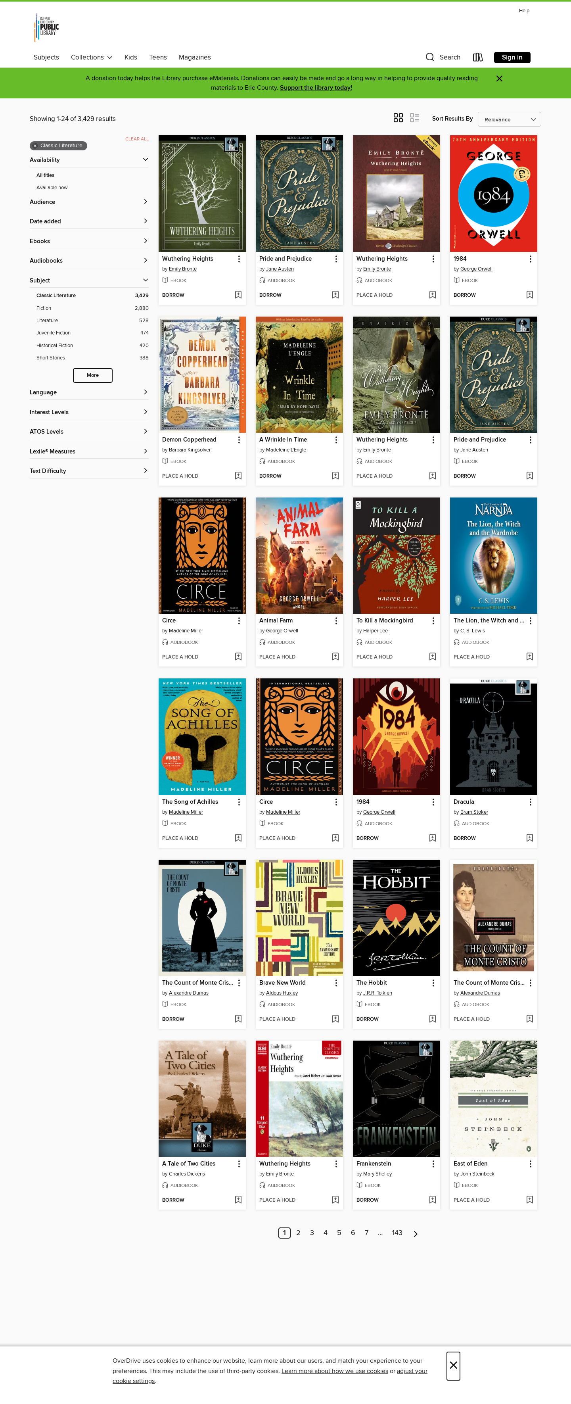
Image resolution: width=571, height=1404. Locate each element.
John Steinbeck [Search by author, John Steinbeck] (477, 1174)
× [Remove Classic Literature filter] (35, 146)
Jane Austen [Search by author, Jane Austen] (280, 269)
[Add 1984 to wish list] (530, 295)
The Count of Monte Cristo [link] (198, 983)
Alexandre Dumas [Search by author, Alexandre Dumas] (189, 993)
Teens (158, 57)
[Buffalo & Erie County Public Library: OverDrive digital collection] (46, 27)
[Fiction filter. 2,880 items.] (92, 308)
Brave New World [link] (282, 983)
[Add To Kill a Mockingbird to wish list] (432, 657)
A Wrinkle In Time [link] (283, 440)
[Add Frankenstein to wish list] (432, 1200)
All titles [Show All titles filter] (45, 175)
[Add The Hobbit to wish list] (432, 1019)
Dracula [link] (464, 802)
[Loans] (478, 59)
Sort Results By (452, 119)
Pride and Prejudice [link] (285, 259)
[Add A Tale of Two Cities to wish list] (238, 1200)
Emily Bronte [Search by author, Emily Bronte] (377, 269)
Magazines (195, 57)
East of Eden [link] (471, 1164)
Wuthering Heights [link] (187, 259)
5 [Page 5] (339, 1233)
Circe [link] (169, 620)
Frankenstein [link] (373, 1164)
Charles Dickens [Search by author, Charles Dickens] (187, 1174)
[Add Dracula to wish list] (530, 839)
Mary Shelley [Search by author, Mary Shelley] (377, 1174)
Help (524, 11)
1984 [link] (460, 259)
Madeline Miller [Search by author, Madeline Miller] (186, 631)
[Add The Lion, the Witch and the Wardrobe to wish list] (530, 657)
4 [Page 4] (326, 1233)
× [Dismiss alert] (499, 79)
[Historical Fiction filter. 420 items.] (92, 346)
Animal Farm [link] (276, 620)
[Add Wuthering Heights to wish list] (238, 295)
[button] (442, 59)
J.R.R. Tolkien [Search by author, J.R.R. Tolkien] (377, 993)
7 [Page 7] (366, 1233)
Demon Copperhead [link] (189, 440)
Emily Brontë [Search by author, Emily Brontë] (183, 269)
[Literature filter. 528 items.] (92, 321)
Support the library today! (316, 88)
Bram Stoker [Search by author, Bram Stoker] (474, 812)
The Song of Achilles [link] (190, 802)
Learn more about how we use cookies (335, 1371)
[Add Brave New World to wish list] (335, 1019)
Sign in (512, 57)
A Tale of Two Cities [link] (188, 1164)
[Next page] (415, 1233)
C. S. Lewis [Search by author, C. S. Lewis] (472, 631)
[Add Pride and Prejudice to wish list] (335, 295)
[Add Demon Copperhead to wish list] (238, 476)
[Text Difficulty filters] (89, 471)
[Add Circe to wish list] (238, 657)
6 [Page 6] (353, 1233)
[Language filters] (89, 393)
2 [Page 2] (298, 1233)
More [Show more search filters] (93, 375)
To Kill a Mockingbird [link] (384, 620)
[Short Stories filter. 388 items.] (92, 358)
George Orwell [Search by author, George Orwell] (476, 269)
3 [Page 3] (312, 1233)
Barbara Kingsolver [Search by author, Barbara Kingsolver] (190, 450)
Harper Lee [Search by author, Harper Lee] (375, 631)
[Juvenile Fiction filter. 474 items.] (92, 333)
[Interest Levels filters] (89, 413)
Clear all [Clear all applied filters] (137, 139)
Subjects (46, 57)
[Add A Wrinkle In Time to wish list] (335, 476)
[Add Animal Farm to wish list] (335, 657)
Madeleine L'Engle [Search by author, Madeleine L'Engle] (286, 450)
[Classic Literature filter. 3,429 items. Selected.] (92, 296)
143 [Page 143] (397, 1233)
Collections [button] (92, 57)
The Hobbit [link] (371, 983)
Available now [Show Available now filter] (52, 187)
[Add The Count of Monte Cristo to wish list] (238, 1019)
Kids (131, 57)
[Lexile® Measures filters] (89, 452)
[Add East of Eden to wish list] (530, 1200)
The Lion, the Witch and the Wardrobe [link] (490, 620)
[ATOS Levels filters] (89, 432)
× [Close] (453, 1366)
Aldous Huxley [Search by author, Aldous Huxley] (282, 993)
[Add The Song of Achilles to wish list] (238, 839)
